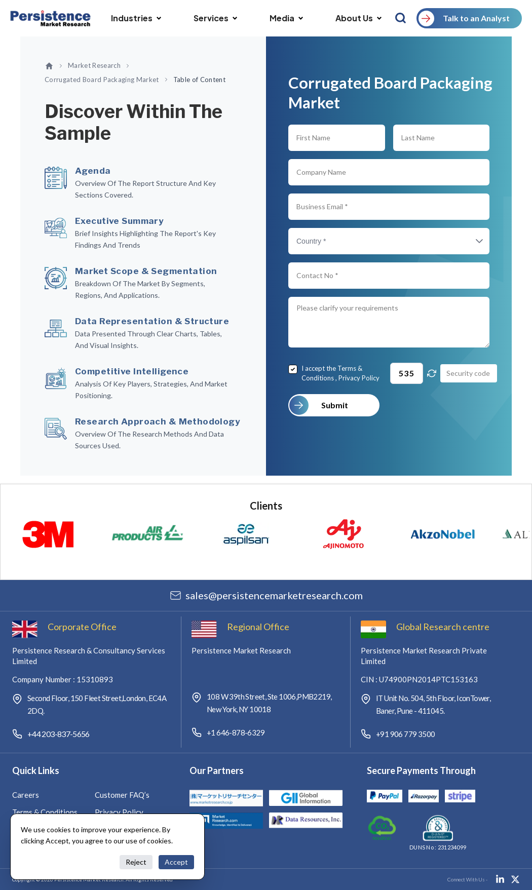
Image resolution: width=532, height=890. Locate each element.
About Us (358, 18)
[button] (469, 241)
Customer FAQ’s (122, 794)
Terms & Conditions (45, 812)
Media (286, 18)
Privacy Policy (358, 378)
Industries (136, 18)
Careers (25, 794)
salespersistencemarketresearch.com (274, 595)
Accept (176, 862)
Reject (136, 862)
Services (215, 18)
